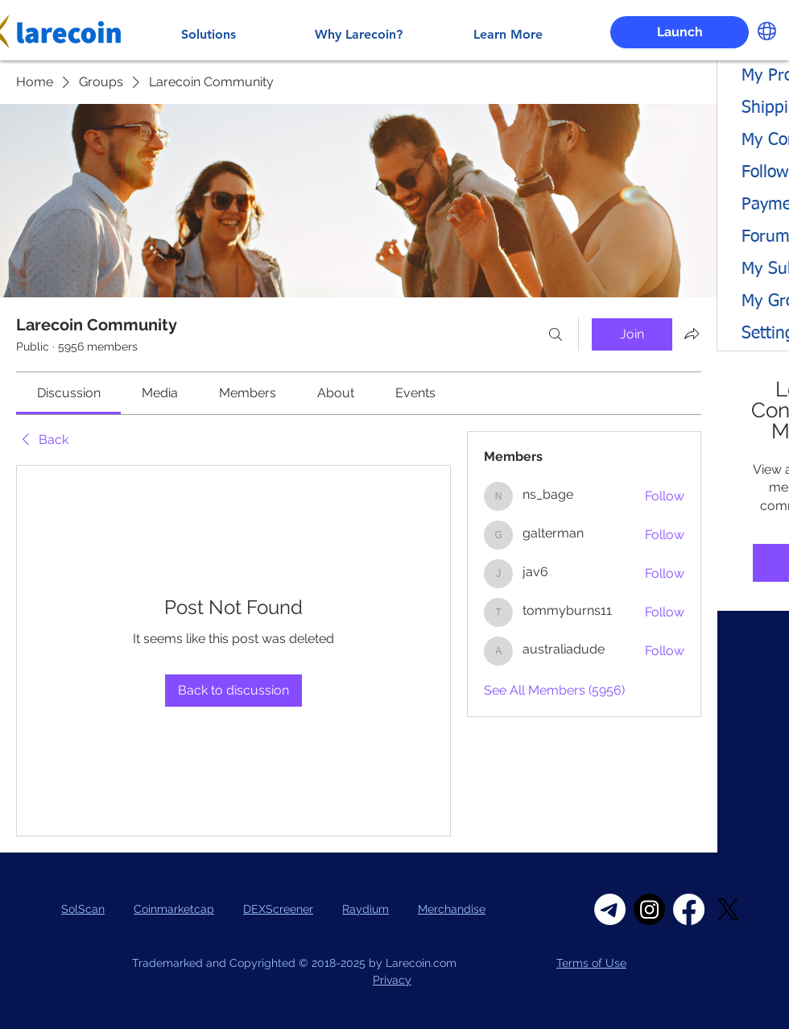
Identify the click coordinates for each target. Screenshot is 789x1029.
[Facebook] (688, 909)
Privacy (392, 979)
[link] (69, 392)
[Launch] (679, 32)
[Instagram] (649, 909)
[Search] (555, 334)
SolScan (83, 908)
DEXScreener (278, 908)
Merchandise (451, 908)
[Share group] (691, 333)
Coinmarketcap (174, 908)
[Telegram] (610, 909)
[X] (728, 909)
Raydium (365, 908)
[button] (767, 31)
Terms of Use (591, 962)
